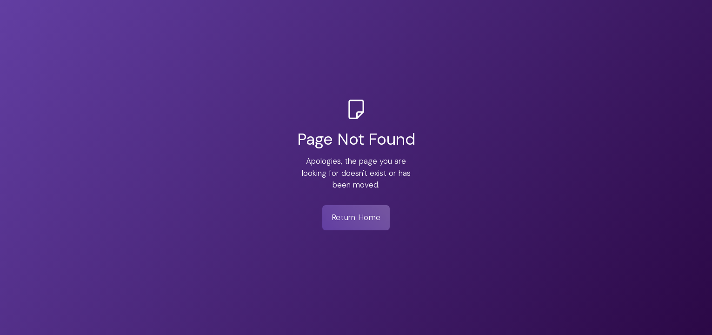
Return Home (356, 217)
